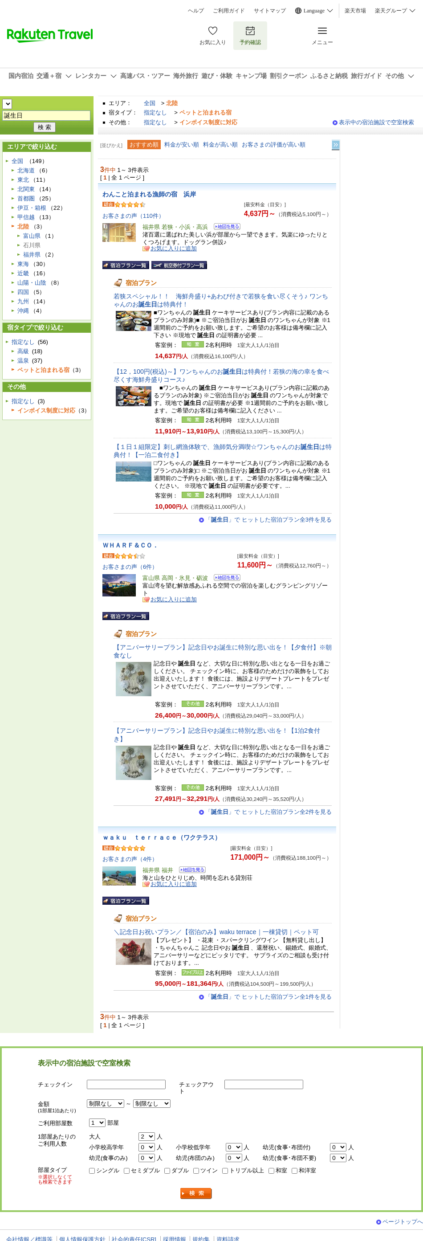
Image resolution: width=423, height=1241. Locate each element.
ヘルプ (196, 11)
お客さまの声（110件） (133, 215)
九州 (23, 301)
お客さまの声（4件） (130, 859)
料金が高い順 (220, 144)
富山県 (32, 236)
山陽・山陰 (31, 282)
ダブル (180, 1170)
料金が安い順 (181, 144)
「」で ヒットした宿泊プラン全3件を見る (268, 519)
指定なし (155, 112)
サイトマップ (270, 11)
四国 (23, 292)
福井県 (32, 254)
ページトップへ (402, 1221)
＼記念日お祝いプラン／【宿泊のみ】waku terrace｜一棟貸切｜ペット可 (216, 931)
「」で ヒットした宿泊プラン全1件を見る (268, 996)
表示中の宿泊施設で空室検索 (376, 122)
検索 (196, 1193)
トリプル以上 (246, 1170)
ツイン (209, 1170)
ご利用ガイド (229, 11)
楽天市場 (355, 11)
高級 (23, 351)
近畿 (23, 273)
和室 (281, 1170)
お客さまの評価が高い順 (273, 144)
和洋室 (307, 1170)
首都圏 (26, 198)
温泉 (23, 360)
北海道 (26, 170)
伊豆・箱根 (31, 207)
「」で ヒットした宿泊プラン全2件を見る (268, 811)
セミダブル (145, 1170)
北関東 (26, 189)
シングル (107, 1170)
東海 (23, 264)
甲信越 (26, 217)
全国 (149, 103)
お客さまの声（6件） (130, 566)
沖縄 (23, 310)
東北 (23, 179)
